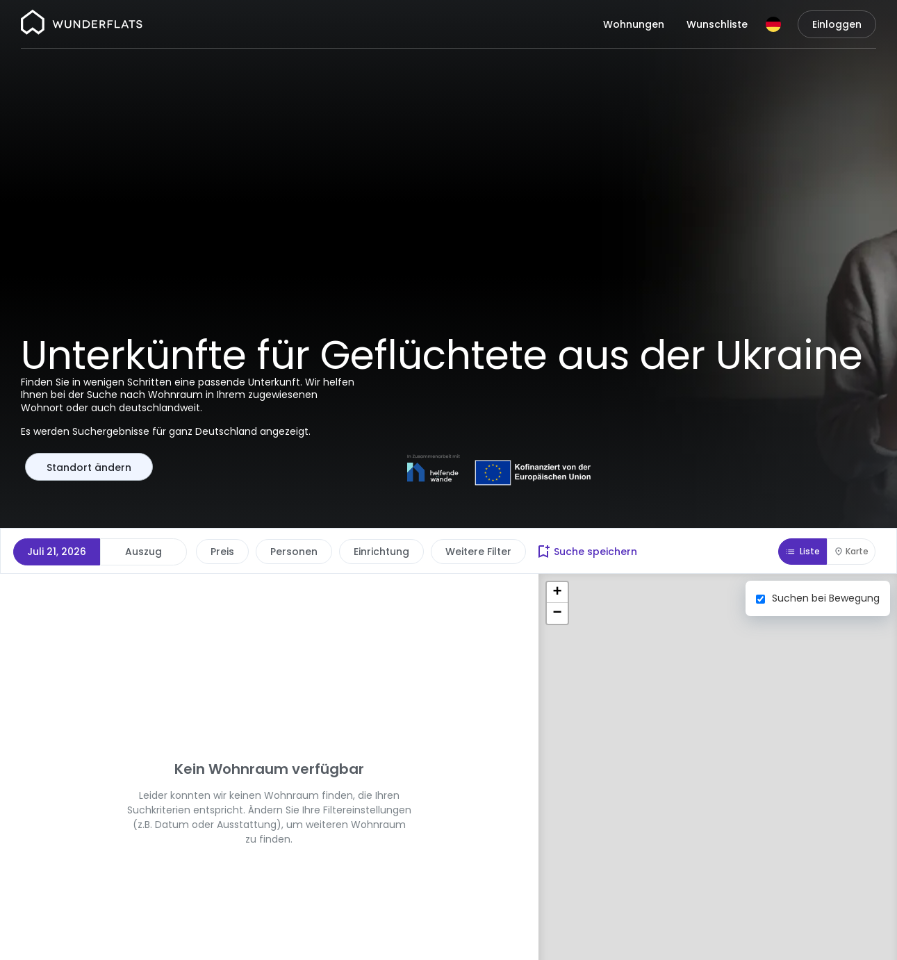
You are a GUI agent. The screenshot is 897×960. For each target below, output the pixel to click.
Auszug (143, 551)
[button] (557, 592)
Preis (222, 551)
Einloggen (837, 24)
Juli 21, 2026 (56, 551)
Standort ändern (89, 467)
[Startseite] (81, 24)
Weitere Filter (478, 551)
